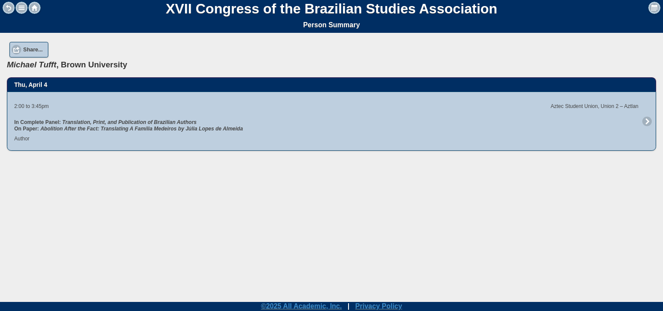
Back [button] (8, 7)
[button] (21, 7)
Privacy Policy (378, 306)
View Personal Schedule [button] (654, 7)
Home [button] (34, 7)
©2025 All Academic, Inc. (301, 306)
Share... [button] (33, 50)
